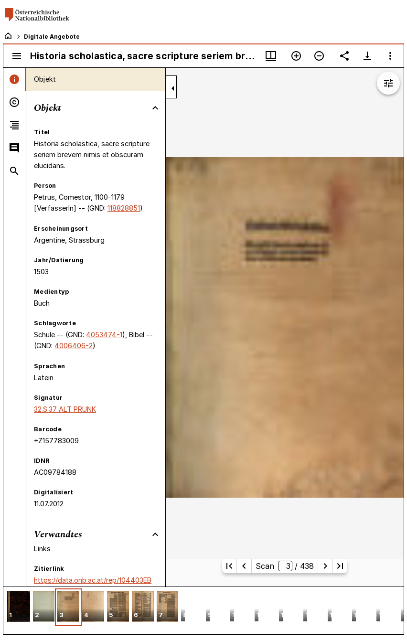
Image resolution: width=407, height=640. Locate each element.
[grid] (203, 610)
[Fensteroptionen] (390, 55)
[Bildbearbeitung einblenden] (388, 83)
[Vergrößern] (296, 55)
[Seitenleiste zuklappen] (173, 88)
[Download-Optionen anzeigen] (367, 55)
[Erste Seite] (229, 566)
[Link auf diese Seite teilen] (344, 55)
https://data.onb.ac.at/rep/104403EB (92, 580)
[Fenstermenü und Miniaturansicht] (270, 55)
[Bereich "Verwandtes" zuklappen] (155, 534)
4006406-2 (73, 345)
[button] (18, 607)
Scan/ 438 (285, 566)
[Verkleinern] (319, 55)
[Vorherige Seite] (244, 566)
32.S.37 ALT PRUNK (65, 409)
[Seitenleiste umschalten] (16, 55)
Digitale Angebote (52, 36)
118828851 (123, 208)
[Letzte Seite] (340, 566)
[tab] (14, 79)
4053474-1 (104, 335)
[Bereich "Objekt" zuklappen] (155, 107)
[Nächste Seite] (325, 566)
